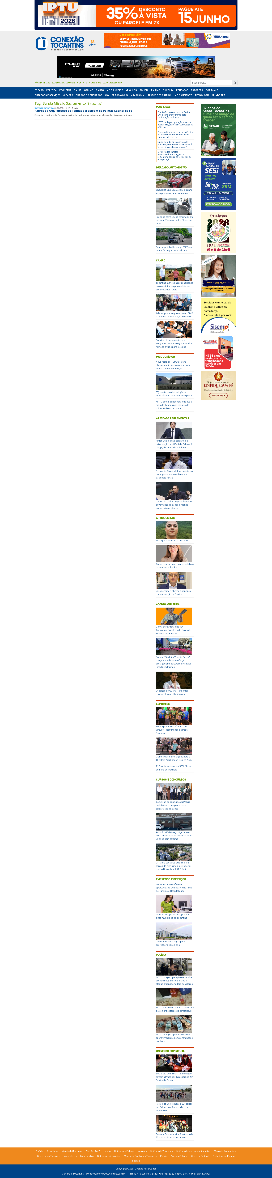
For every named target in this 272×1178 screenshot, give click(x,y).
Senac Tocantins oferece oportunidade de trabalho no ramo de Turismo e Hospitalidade (174, 887)
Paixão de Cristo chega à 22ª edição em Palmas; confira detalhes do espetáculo (174, 1107)
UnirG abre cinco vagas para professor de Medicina (170, 943)
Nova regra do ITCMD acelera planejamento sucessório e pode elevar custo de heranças (173, 365)
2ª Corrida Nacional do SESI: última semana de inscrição (173, 768)
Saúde (77, 90)
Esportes (197, 90)
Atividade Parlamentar (172, 418)
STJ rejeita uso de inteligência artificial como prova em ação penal (174, 394)
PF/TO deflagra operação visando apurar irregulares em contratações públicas (175, 125)
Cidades (68, 95)
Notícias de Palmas (124, 1151)
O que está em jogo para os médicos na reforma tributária (175, 565)
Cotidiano (212, 90)
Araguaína (137, 95)
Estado (39, 90)
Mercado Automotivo (171, 167)
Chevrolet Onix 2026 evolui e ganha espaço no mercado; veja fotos (174, 191)
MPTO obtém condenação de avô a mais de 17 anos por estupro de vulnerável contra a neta (174, 405)
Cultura (168, 90)
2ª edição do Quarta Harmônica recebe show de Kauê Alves (172, 692)
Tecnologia (202, 95)
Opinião (88, 90)
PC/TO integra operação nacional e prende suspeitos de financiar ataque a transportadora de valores (174, 980)
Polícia (161, 955)
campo (107, 1151)
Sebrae (136, 1160)
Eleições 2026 (93, 1151)
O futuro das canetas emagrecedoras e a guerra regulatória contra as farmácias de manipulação (175, 155)
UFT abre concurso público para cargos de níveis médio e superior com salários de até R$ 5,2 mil (173, 866)
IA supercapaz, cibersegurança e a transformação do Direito (174, 592)
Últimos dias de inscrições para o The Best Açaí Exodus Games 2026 (174, 758)
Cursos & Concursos (89, 95)
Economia (65, 90)
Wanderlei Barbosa (72, 1151)
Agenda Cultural (168, 604)
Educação (182, 90)
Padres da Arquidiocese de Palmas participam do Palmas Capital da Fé (83, 111)
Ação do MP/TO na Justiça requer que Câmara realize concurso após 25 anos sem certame (174, 835)
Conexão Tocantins (73, 1173)
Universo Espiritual (159, 95)
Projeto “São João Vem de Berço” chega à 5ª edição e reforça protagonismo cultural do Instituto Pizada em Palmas (173, 662)
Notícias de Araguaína (108, 1156)
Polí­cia (144, 90)
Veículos (131, 90)
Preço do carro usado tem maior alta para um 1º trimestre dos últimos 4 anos (174, 220)
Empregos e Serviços (48, 95)
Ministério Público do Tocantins (140, 1156)
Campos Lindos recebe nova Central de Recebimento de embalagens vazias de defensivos (175, 135)
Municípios (95, 82)
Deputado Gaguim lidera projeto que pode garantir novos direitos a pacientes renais (175, 474)
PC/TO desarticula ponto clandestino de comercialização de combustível (175, 1009)
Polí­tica (51, 90)
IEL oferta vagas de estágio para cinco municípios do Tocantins (172, 916)
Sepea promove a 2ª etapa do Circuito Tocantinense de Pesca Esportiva (172, 730)
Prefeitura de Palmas (224, 1156)
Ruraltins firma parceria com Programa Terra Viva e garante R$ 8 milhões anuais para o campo (174, 343)
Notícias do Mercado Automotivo (193, 1151)
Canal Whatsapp (112, 82)
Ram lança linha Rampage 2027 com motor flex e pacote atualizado (174, 248)
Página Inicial (42, 82)
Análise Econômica (116, 95)
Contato (82, 82)
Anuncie (70, 82)
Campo (100, 90)
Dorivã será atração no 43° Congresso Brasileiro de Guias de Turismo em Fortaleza (173, 630)
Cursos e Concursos (171, 779)
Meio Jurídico (115, 90)
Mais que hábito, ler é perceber (172, 540)
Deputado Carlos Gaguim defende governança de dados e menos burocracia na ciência (174, 505)
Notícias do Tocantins (161, 1151)
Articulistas (165, 518)
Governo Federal (200, 1156)
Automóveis (70, 1156)
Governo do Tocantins (49, 1156)
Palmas (155, 90)
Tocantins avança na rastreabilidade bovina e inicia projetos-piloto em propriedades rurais (174, 286)
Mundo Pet (218, 95)
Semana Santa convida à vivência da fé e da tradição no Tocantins (174, 1136)
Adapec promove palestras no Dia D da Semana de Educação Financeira (174, 315)
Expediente (58, 82)
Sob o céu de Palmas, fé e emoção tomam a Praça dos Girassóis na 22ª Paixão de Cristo (174, 1077)
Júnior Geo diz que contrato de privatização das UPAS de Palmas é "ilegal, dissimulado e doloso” (175, 145)
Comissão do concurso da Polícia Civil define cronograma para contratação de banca (174, 115)
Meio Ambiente (183, 95)
